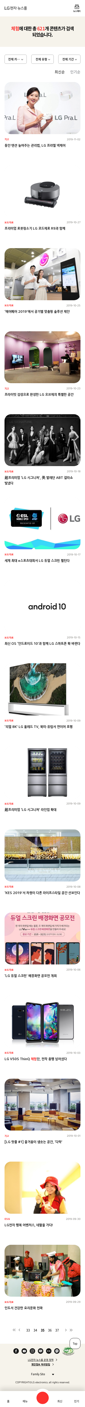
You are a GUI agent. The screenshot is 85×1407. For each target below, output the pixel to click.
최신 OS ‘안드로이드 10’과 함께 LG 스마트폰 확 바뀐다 (42, 643)
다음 (65, 1330)
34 (35, 1330)
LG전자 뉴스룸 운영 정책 (40, 1360)
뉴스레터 (76, 11)
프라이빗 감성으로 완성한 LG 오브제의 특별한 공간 (39, 394)
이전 (19, 1330)
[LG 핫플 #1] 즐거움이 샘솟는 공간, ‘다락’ (33, 1142)
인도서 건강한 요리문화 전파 (24, 1308)
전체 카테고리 (16, 59)
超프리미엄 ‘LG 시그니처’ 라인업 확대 (30, 809)
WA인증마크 (68, 1351)
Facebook (16, 1351)
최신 (59, 1401)
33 (28, 1330)
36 (50, 1330)
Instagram (32, 1351)
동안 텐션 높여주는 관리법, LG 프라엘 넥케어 (35, 145)
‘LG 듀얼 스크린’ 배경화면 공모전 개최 (31, 976)
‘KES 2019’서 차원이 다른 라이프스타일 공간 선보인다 (42, 893)
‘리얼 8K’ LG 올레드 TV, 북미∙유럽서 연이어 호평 (39, 727)
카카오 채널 (57, 1351)
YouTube (24, 1351)
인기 (76, 1401)
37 (57, 1330)
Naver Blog (40, 1351)
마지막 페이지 (71, 1330)
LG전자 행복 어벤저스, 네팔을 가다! (29, 1225)
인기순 (75, 71)
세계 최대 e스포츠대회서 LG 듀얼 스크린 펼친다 (37, 560)
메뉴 (25, 1401)
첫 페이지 (14, 1330)
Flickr (48, 1351)
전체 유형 (41, 59)
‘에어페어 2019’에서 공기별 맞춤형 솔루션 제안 (37, 311)
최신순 (60, 71)
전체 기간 (68, 59)
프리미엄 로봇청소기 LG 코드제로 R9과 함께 (35, 228)
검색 (42, 1398)
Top (75, 1343)
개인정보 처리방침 (40, 1364)
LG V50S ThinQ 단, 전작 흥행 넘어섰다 (36, 1059)
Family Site (41, 1374)
